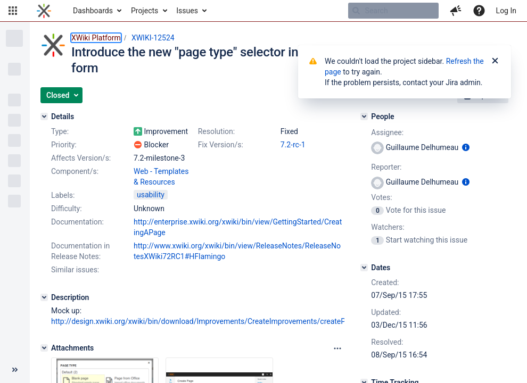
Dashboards (93, 10)
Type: (60, 131)
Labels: (63, 195)
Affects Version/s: (81, 158)
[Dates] (364, 267)
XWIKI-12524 (153, 38)
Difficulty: (66, 208)
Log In (506, 10)
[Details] (44, 116)
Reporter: (386, 167)
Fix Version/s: (220, 144)
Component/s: (74, 171)
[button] (12, 10)
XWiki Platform (96, 38)
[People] (364, 116)
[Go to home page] (44, 10)
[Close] (495, 61)
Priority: (64, 144)
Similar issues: (75, 269)
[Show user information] (466, 147)
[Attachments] (44, 348)
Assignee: (387, 132)
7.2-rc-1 (293, 144)
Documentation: (77, 222)
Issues (187, 10)
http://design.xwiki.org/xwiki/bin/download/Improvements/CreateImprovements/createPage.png (211, 321)
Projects (144, 10)
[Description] (44, 297)
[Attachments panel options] (337, 348)
